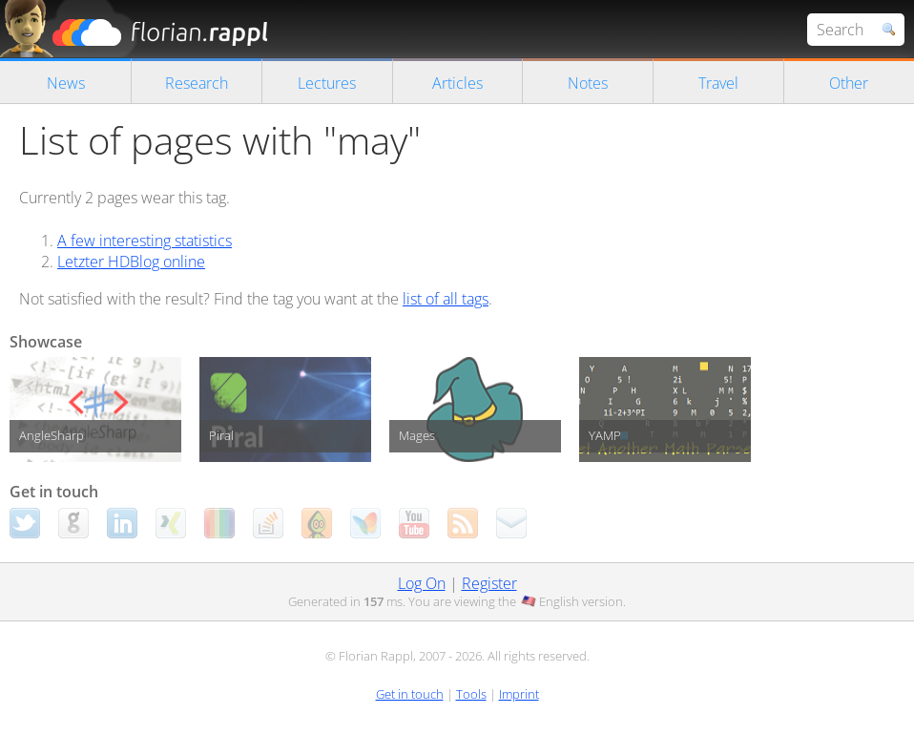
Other (848, 83)
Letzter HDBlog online (131, 261)
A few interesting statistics (144, 240)
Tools (471, 694)
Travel (718, 83)
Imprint (519, 694)
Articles (457, 83)
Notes (588, 83)
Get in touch (410, 694)
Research (196, 83)
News (66, 83)
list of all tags (445, 298)
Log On (422, 583)
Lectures (327, 83)
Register (489, 583)
